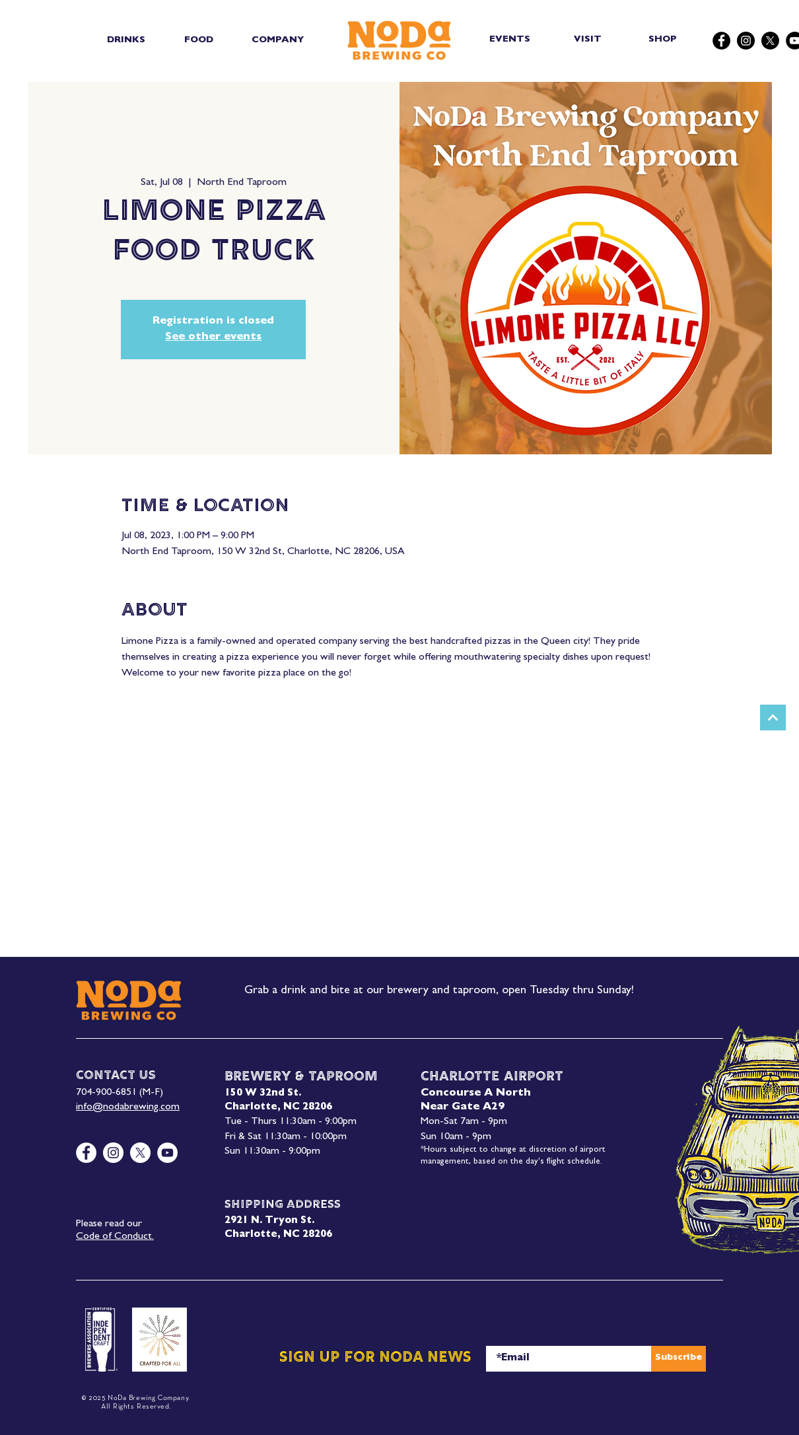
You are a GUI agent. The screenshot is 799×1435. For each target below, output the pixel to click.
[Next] (773, 717)
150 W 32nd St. (263, 1094)
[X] (770, 41)
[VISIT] (588, 40)
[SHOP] (664, 40)
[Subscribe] (678, 1359)
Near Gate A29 (462, 1107)
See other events (213, 337)
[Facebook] (721, 41)
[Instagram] (746, 41)
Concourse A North (476, 1093)
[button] (125, 40)
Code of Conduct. (115, 1237)
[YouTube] (167, 1152)
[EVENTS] (510, 40)
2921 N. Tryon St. (269, 1221)
